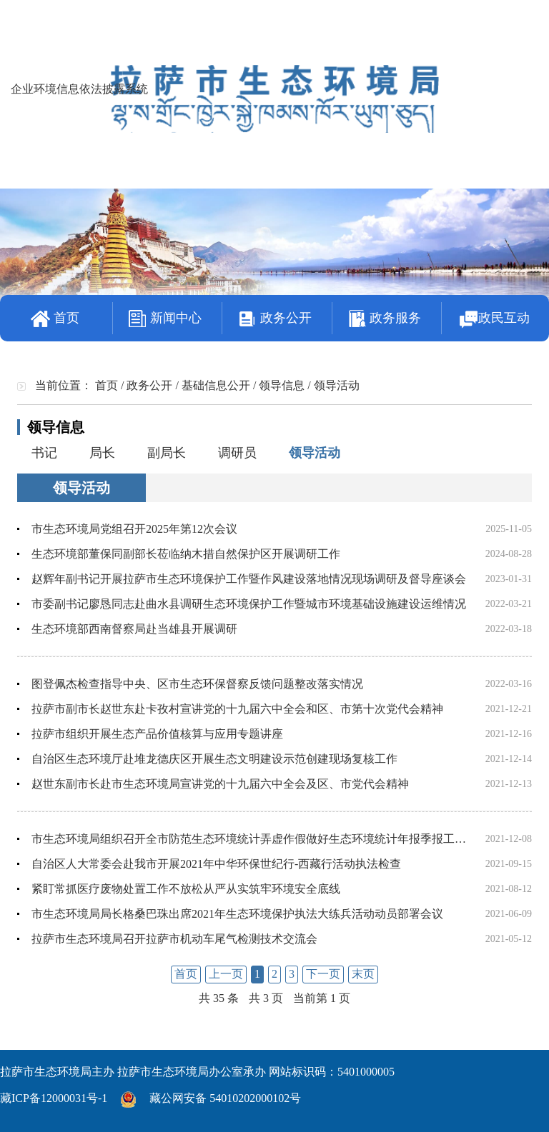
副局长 (166, 453)
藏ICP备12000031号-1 (53, 1098)
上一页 (226, 974)
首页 (55, 319)
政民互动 (494, 319)
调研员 (237, 453)
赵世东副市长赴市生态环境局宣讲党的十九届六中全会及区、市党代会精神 (220, 784)
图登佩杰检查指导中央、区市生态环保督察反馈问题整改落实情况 (197, 684)
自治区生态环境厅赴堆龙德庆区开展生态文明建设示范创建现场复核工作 (214, 759)
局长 (102, 453)
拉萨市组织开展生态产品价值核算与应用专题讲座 (157, 734)
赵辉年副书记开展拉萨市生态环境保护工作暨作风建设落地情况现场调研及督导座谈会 (248, 579)
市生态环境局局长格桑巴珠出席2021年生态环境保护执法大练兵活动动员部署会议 (237, 914)
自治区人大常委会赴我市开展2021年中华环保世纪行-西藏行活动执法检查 (216, 864)
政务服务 (384, 319)
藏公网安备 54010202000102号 (225, 1098)
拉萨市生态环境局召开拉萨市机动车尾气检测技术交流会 (174, 939)
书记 (44, 453)
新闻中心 (165, 319)
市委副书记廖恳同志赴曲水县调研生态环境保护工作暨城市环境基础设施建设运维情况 (248, 604)
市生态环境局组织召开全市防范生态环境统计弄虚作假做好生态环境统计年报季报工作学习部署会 (277, 839)
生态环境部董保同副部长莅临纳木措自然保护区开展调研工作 (185, 554)
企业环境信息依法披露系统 (79, 89)
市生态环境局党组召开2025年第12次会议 (134, 529)
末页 (363, 974)
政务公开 (274, 319)
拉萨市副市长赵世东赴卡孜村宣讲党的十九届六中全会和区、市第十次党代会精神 (237, 709)
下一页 (323, 974)
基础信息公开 (216, 385)
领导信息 (282, 385)
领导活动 (314, 453)
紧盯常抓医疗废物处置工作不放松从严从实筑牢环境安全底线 (185, 889)
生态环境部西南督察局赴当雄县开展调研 (134, 629)
